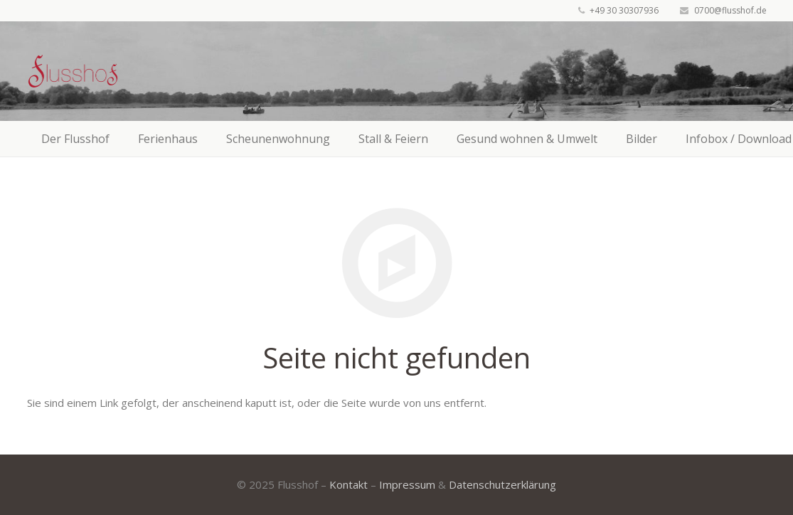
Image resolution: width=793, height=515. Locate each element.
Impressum (407, 484)
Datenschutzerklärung (502, 484)
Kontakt (348, 484)
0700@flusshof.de (730, 10)
